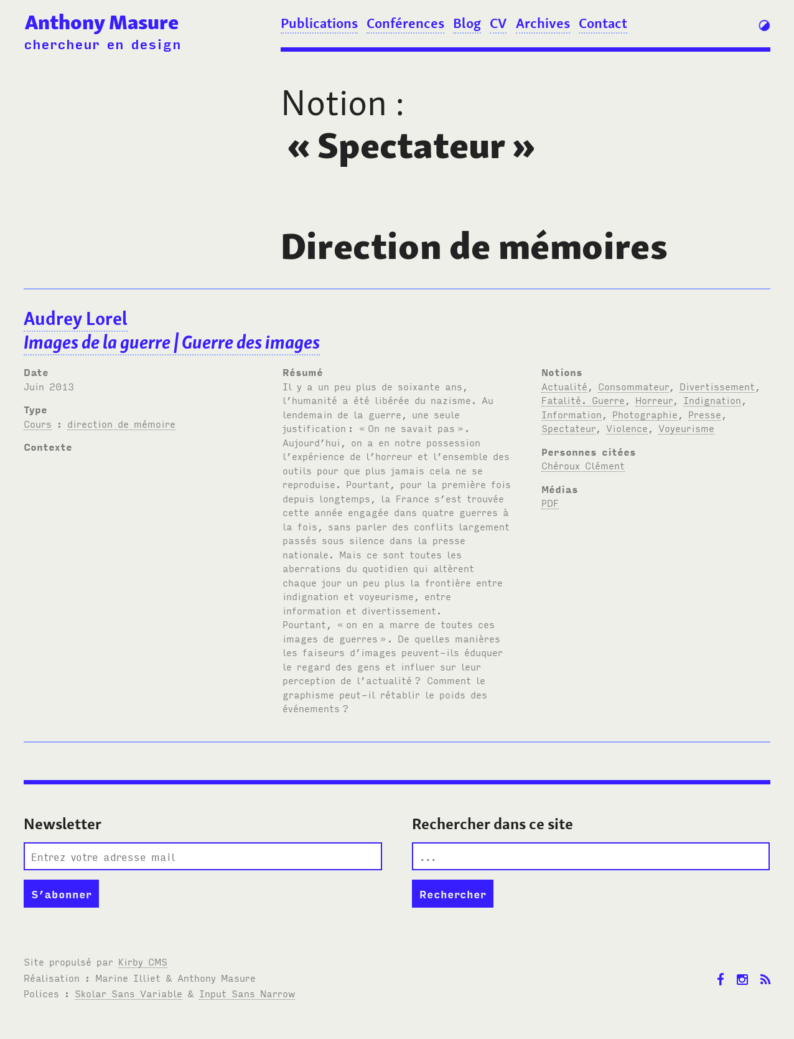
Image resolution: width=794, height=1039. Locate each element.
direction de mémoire (121, 423)
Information (571, 414)
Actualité (564, 386)
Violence (627, 427)
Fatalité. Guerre (583, 399)
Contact (603, 23)
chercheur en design (102, 43)
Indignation (712, 399)
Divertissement (717, 386)
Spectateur (568, 427)
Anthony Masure (102, 22)
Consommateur (633, 386)
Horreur (654, 399)
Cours (38, 423)
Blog (467, 23)
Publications (319, 23)
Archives (543, 23)
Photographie (645, 414)
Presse (704, 414)
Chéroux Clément (583, 465)
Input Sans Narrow (247, 993)
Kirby (142, 961)
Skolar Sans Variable (128, 993)
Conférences (405, 23)
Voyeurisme (686, 427)
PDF (550, 502)
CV (498, 23)
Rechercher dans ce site (492, 824)
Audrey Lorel (172, 330)
